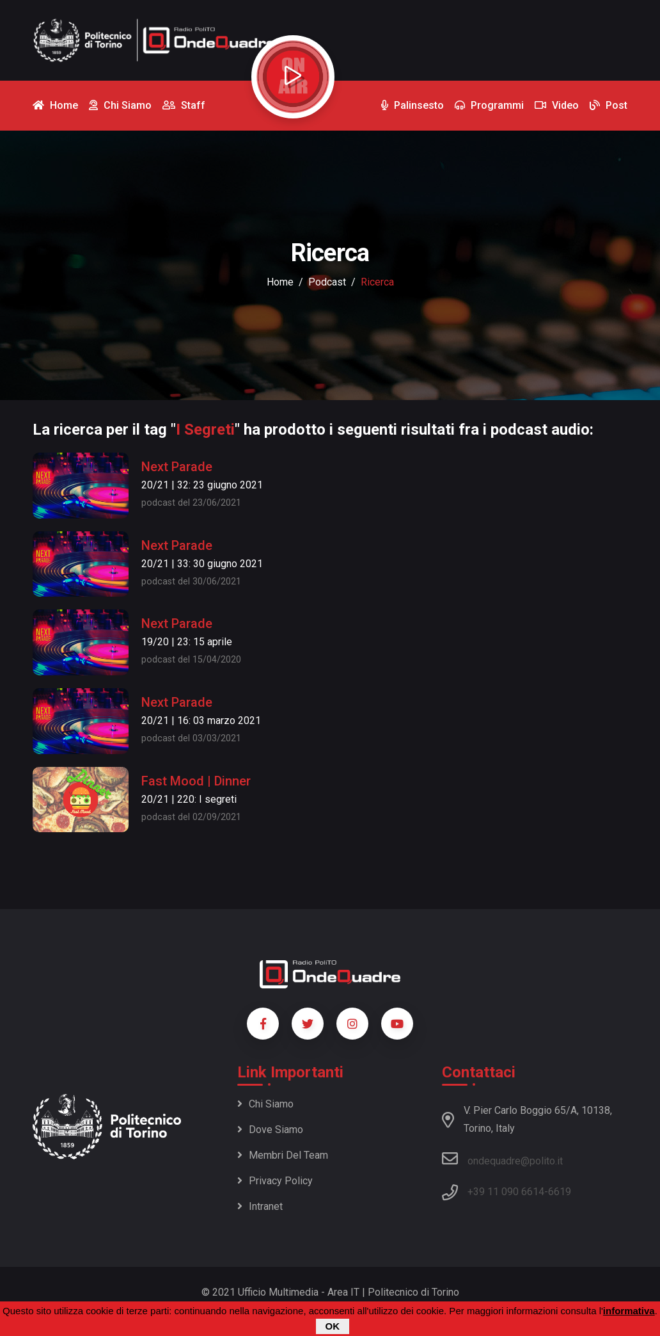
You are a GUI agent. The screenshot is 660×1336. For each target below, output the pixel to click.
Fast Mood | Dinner (196, 781)
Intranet (260, 1206)
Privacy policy (275, 1181)
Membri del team (282, 1155)
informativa (629, 1311)
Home (280, 282)
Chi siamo (265, 1104)
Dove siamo (270, 1129)
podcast (327, 282)
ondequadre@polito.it (502, 1158)
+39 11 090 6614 (506, 1192)
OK (333, 1326)
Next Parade (176, 466)
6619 (559, 1192)
